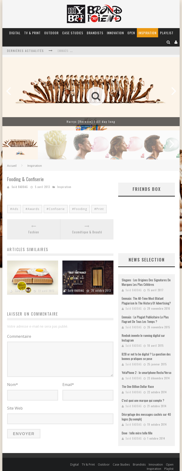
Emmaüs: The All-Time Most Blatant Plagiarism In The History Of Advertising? (146, 296)
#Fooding (79, 209)
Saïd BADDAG (20, 187)
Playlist (166, 32)
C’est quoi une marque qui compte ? (143, 395)
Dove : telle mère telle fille (137, 428)
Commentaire (19, 336)
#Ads (14, 209)
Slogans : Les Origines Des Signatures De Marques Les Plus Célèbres (146, 277)
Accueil (12, 166)
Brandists (95, 32)
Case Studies (72, 32)
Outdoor (51, 32)
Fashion (33, 232)
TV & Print (32, 32)
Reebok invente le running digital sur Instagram (143, 333)
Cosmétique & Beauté (87, 232)
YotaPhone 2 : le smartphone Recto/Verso (146, 367)
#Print (99, 209)
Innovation (115, 32)
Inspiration (147, 32)
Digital (15, 32)
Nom (12, 384)
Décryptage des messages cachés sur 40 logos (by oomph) (146, 412)
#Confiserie (56, 209)
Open (131, 32)
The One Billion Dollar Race (138, 381)
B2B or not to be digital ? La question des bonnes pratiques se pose (146, 351)
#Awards (32, 209)
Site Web (15, 407)
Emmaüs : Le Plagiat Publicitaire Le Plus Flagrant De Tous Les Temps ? (145, 314)
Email (68, 384)
